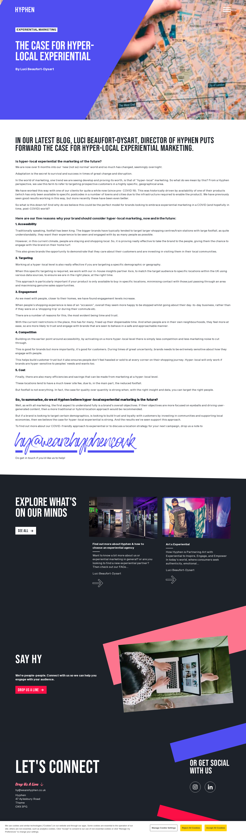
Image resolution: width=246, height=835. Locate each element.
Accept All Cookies (215, 828)
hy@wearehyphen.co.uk (77, 442)
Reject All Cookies (191, 828)
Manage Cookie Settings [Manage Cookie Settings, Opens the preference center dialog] (164, 828)
